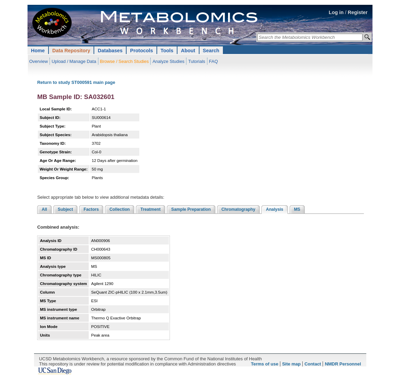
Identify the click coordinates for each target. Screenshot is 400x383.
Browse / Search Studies (124, 61)
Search (211, 50)
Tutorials (196, 61)
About (188, 50)
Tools (167, 50)
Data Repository (71, 50)
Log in (336, 12)
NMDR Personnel (343, 363)
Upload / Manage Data (74, 61)
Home (38, 50)
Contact (312, 363)
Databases (110, 50)
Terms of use (265, 363)
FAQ (213, 61)
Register (358, 12)
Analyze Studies (168, 61)
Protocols (141, 50)
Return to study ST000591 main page (76, 82)
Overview (38, 61)
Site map (291, 363)
